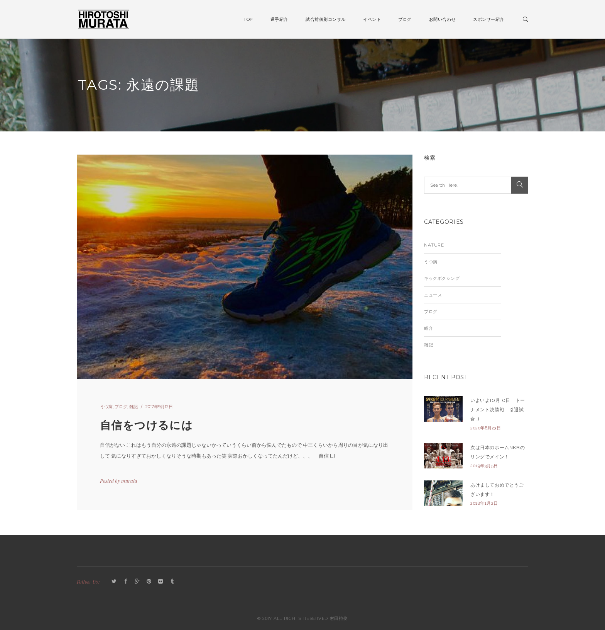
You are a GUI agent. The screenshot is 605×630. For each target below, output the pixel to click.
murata (129, 480)
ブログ (121, 406)
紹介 (428, 328)
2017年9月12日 (159, 406)
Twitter (114, 581)
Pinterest (149, 581)
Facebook (125, 581)
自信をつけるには (146, 425)
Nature (434, 245)
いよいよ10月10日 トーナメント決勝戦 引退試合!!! (497, 409)
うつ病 (106, 406)
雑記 (133, 406)
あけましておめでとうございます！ (497, 489)
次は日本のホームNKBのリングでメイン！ (497, 452)
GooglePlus (137, 581)
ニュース (433, 295)
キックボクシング (442, 278)
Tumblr (172, 581)
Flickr (160, 581)
